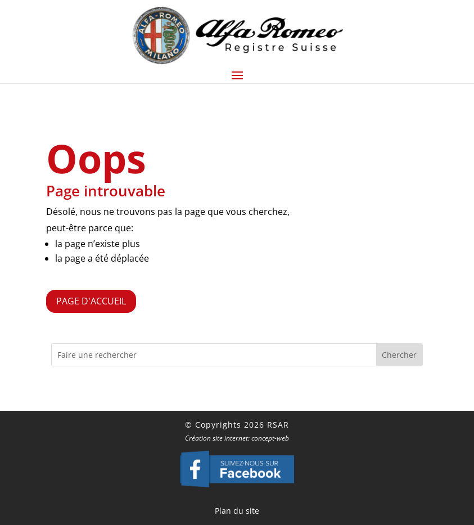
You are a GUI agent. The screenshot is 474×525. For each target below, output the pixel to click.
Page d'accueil (91, 301)
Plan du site (237, 510)
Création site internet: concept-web (237, 438)
